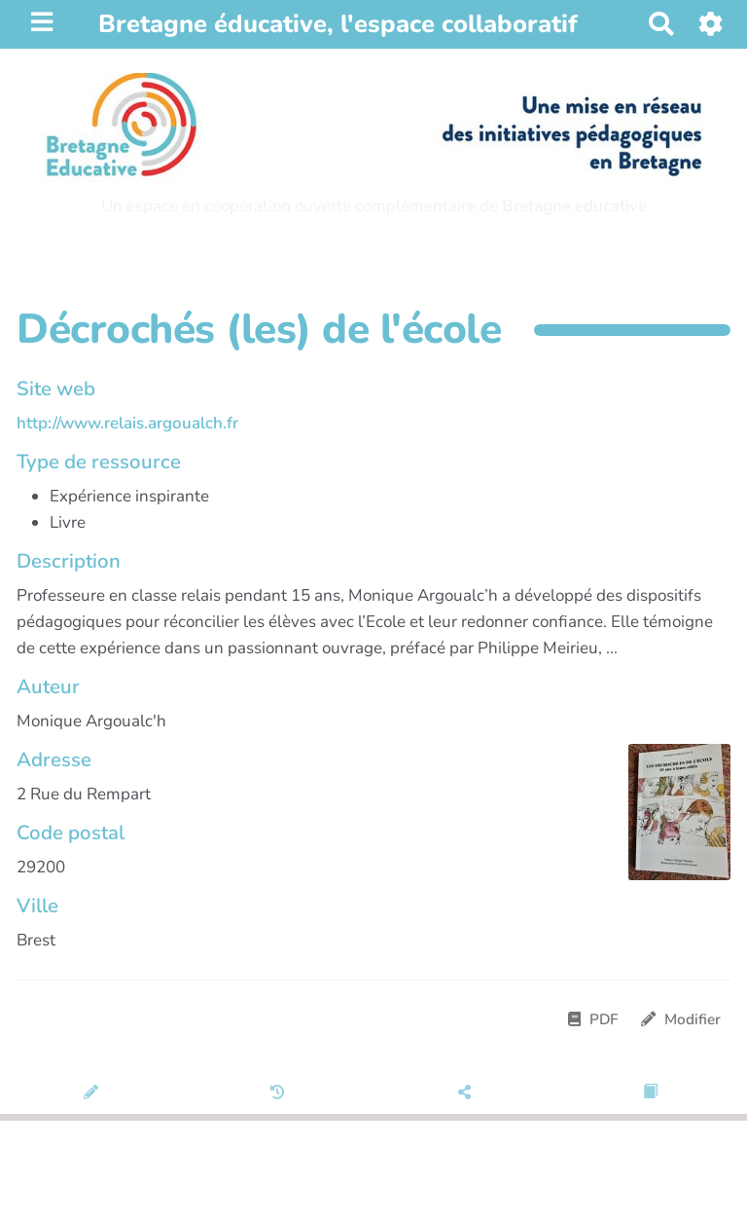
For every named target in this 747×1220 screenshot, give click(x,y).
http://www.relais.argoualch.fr (127, 423)
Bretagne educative (574, 206)
